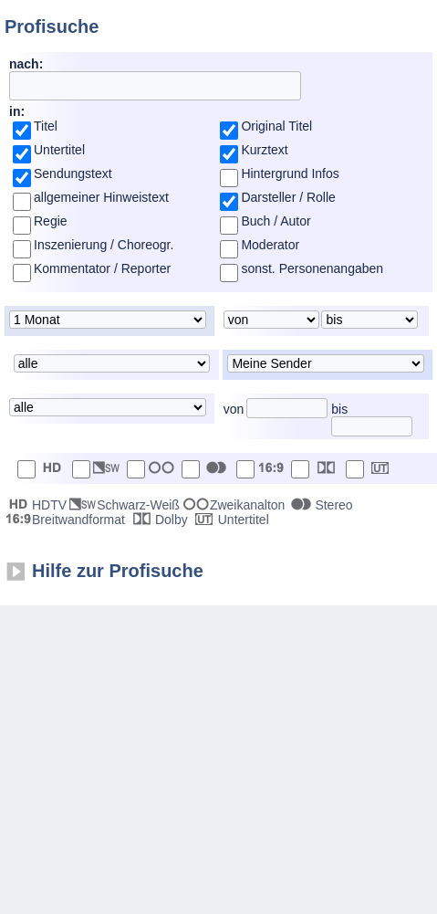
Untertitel (59, 149)
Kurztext (264, 149)
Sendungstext (73, 173)
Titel (45, 126)
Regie (51, 221)
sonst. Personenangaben (312, 268)
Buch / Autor (275, 221)
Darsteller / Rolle (288, 197)
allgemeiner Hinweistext (101, 197)
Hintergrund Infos (289, 173)
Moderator (270, 244)
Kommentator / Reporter (102, 268)
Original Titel (276, 126)
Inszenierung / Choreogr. (103, 244)
